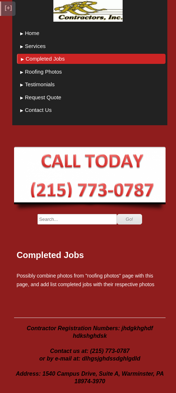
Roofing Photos (43, 72)
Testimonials (40, 84)
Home (32, 33)
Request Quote (43, 97)
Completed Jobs (45, 59)
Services (35, 46)
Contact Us (38, 110)
